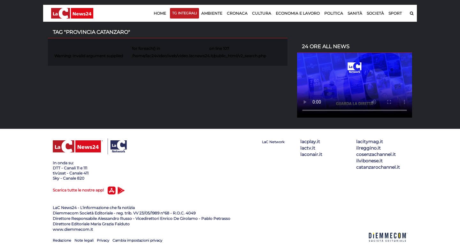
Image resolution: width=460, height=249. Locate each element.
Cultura (261, 13)
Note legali (84, 240)
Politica (333, 13)
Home (160, 13)
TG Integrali (184, 13)
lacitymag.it (369, 141)
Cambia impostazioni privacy (137, 240)
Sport (395, 13)
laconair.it (311, 154)
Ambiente (211, 13)
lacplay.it (310, 141)
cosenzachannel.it (376, 154)
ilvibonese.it (369, 161)
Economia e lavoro (298, 13)
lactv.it (307, 148)
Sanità (355, 13)
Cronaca (237, 13)
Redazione (62, 240)
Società (375, 13)
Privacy (103, 240)
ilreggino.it (368, 148)
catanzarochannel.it (378, 167)
